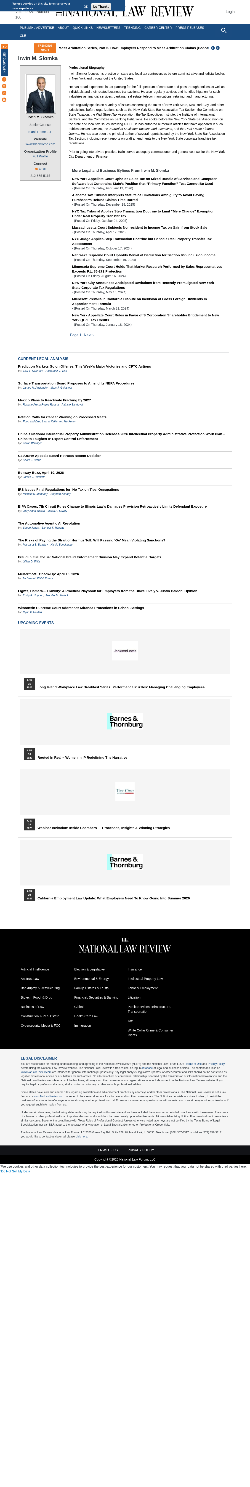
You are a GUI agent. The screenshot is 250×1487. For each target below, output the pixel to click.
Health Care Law (86, 1016)
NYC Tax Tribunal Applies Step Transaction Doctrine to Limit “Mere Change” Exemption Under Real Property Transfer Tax (143, 213)
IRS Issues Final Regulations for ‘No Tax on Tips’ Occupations (68, 490)
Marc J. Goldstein (61, 388)
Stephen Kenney (61, 494)
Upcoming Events (36, 623)
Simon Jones (31, 528)
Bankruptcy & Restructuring (40, 988)
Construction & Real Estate (40, 1016)
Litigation (134, 997)
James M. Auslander (35, 388)
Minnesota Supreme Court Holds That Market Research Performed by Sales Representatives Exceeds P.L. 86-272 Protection (147, 269)
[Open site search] (223, 30)
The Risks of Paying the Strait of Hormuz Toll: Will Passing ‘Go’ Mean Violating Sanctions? (91, 540)
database (147, 1068)
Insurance (135, 969)
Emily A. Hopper (33, 595)
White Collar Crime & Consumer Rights (150, 1033)
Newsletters (108, 27)
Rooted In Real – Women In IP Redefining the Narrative (82, 758)
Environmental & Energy (91, 979)
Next (218, 48)
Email (42, 168)
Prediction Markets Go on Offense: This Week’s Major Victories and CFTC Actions (84, 366)
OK (86, 6)
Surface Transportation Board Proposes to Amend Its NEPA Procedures (76, 383)
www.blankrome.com (40, 144)
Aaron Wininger (32, 443)
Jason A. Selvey (57, 511)
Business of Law (32, 1007)
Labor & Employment (143, 988)
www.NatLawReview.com (36, 1072)
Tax (130, 1021)
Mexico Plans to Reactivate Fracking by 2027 (54, 400)
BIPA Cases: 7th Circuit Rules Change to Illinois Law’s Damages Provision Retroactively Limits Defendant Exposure (112, 507)
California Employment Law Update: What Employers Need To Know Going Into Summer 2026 (113, 898)
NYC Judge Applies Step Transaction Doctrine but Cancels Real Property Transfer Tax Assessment (142, 241)
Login (230, 12)
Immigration (82, 1026)
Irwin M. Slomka (40, 117)
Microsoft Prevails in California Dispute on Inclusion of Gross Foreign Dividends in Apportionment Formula (139, 301)
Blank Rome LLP (40, 132)
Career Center (158, 27)
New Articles (4, 62)
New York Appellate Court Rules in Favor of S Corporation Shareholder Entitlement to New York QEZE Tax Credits (145, 317)
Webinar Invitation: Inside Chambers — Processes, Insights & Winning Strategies (103, 828)
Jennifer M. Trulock (57, 595)
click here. (81, 1136)
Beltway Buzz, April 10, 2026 (41, 473)
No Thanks (101, 6)
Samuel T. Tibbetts (53, 528)
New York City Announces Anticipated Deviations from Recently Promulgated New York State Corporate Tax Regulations (143, 285)
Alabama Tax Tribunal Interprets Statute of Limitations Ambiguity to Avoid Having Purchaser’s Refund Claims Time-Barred (138, 197)
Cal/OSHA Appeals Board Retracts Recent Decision (59, 456)
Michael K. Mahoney (35, 494)
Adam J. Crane (32, 460)
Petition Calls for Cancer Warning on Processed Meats (62, 417)
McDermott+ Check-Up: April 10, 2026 (48, 574)
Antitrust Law (30, 979)
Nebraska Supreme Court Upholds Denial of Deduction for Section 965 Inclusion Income (143, 255)
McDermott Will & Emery (38, 578)
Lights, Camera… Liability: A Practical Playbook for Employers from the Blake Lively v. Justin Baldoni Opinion (107, 591)
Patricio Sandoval (72, 404)
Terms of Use (194, 1064)
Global (78, 1007)
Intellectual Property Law (145, 979)
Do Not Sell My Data (15, 1171)
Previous (213, 48)
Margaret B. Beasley (35, 544)
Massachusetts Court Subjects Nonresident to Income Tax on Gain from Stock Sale (139, 227)
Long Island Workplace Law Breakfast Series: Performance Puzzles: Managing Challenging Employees (121, 687)
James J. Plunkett (34, 477)
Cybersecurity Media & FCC (41, 1026)
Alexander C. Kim (56, 371)
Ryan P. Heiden (32, 612)
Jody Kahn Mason (34, 511)
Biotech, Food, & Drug (36, 997)
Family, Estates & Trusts (91, 988)
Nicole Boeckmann (62, 544)
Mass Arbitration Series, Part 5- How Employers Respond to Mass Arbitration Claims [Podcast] (136, 48)
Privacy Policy (216, 1064)
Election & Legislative (89, 969)
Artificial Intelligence (35, 969)
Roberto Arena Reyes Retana (41, 404)
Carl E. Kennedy (33, 371)
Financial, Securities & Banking (96, 997)
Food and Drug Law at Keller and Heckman (49, 421)
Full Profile (40, 156)
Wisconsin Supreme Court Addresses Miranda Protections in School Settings (81, 608)
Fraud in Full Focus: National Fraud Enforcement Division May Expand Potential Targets (89, 557)
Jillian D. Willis (31, 561)
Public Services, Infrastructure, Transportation (149, 1009)
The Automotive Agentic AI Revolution (49, 523)
